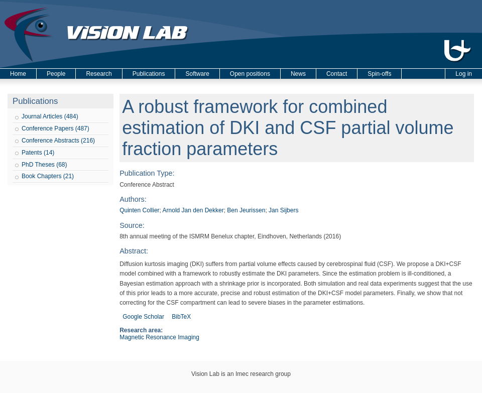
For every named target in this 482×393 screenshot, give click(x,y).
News (298, 73)
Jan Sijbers (283, 210)
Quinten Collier (139, 210)
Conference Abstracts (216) (58, 140)
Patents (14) (38, 152)
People (56, 73)
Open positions (250, 73)
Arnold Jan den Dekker (193, 210)
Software (197, 73)
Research (98, 73)
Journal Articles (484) (50, 116)
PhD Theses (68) (44, 164)
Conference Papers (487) (55, 128)
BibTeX (181, 316)
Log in (463, 73)
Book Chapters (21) (48, 176)
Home (18, 73)
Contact (336, 73)
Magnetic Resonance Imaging (159, 337)
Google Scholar (143, 316)
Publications (149, 73)
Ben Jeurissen (246, 210)
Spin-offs (379, 73)
